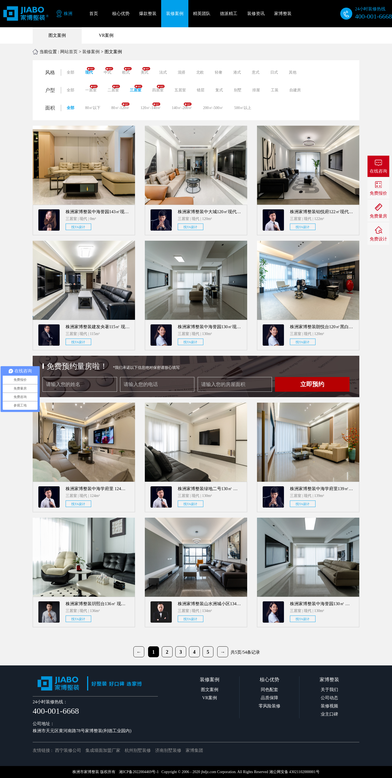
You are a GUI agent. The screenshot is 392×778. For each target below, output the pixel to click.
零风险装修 (269, 706)
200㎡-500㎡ (213, 108)
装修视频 (329, 706)
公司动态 (329, 697)
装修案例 (91, 51)
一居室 (91, 88)
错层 (200, 90)
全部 (70, 72)
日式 (274, 72)
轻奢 (218, 72)
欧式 (127, 70)
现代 (90, 70)
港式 (237, 72)
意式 (255, 72)
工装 (274, 90)
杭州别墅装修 (138, 750)
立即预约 (312, 384)
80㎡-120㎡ (120, 106)
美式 (145, 70)
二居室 (114, 88)
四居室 (158, 88)
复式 (219, 90)
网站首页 (69, 51)
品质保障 (269, 697)
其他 (292, 72)
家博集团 (194, 750)
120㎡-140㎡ (150, 106)
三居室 (136, 88)
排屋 (256, 90)
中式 (108, 70)
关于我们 (329, 689)
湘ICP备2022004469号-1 (138, 772)
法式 (163, 72)
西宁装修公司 (68, 750)
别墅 (237, 90)
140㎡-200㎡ (182, 106)
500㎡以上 (242, 108)
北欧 (200, 72)
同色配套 (269, 689)
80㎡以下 (92, 108)
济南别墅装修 (168, 750)
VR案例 (106, 35)
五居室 (180, 90)
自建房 (295, 90)
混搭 (181, 72)
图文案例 (57, 35)
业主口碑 (329, 714)
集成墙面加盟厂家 (102, 750)
